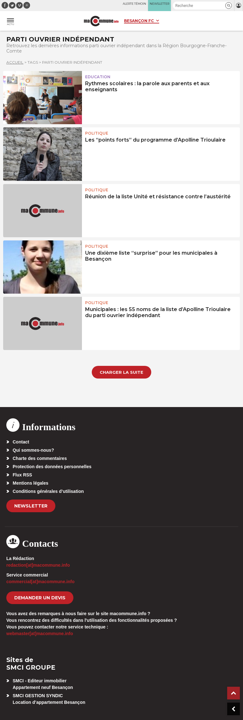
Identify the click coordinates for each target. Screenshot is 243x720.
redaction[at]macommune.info (38, 565)
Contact (21, 441)
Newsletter (30, 506)
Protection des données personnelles (52, 466)
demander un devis (39, 598)
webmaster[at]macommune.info (39, 633)
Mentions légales (30, 483)
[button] (228, 5)
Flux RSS (22, 474)
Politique (96, 133)
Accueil (14, 62)
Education (97, 76)
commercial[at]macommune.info (40, 581)
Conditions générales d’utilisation (48, 491)
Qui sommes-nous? (33, 450)
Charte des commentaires (40, 458)
